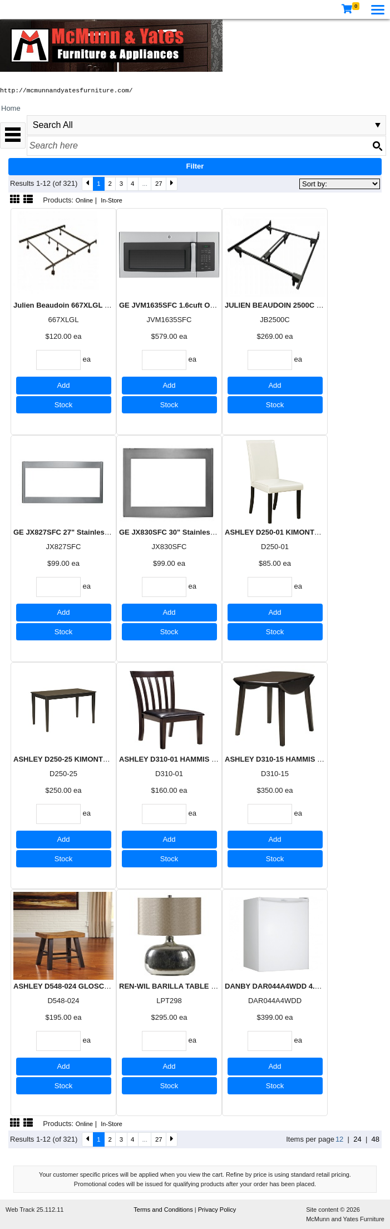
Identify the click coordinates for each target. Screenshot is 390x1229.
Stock (64, 405)
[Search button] (377, 146)
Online (84, 200)
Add (63, 385)
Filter (195, 166)
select (378, 125)
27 (158, 183)
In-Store (111, 200)
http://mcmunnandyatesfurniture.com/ (66, 90)
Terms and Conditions (164, 1209)
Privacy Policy (217, 1209)
